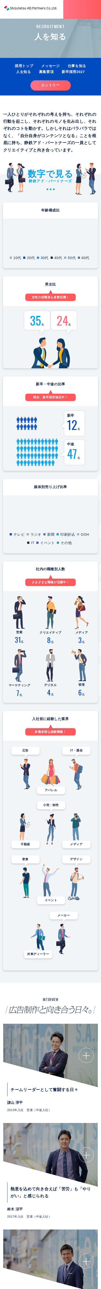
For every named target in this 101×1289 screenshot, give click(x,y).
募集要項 (46, 72)
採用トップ (24, 66)
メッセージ (50, 66)
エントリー (50, 85)
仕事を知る (77, 66)
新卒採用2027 (73, 72)
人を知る (23, 72)
